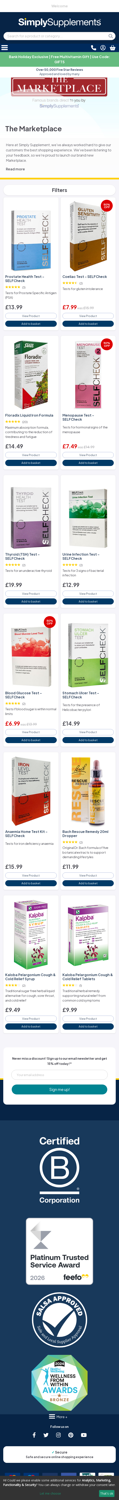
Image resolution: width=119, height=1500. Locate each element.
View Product (31, 316)
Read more (15, 169)
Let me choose (50, 1493)
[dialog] (59, 1488)
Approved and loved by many (59, 72)
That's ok (106, 1493)
